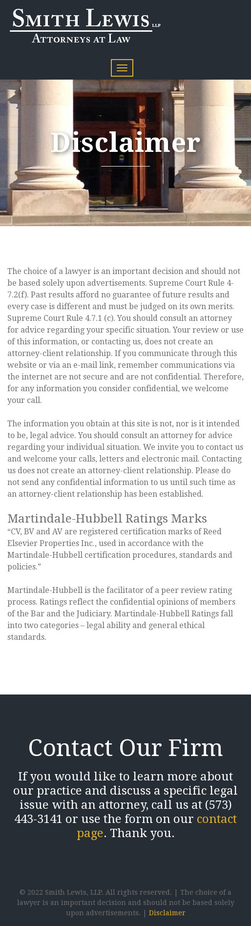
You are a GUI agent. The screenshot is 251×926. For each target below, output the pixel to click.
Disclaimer (167, 913)
